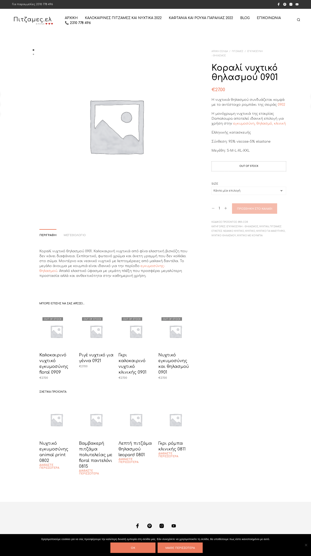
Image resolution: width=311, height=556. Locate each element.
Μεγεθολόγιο (75, 235)
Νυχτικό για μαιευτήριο (270, 231)
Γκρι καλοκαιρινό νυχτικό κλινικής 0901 (132, 364)
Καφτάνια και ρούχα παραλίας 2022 (201, 18)
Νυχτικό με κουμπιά (250, 235)
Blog (245, 18)
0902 (281, 105)
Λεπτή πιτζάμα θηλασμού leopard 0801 (135, 449)
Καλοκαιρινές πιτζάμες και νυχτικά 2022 (123, 18)
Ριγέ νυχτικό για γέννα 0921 (96, 358)
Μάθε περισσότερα (180, 548)
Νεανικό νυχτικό (233, 231)
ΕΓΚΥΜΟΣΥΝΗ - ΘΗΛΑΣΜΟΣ (242, 226)
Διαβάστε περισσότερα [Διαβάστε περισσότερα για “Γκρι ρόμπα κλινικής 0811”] (168, 455)
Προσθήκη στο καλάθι (254, 208)
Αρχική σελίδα (220, 51)
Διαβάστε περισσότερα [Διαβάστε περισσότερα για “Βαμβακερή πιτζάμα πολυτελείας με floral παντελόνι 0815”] (89, 472)
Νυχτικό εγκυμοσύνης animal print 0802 (53, 452)
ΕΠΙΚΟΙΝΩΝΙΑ (269, 18)
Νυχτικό (250, 231)
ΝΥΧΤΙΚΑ (264, 226)
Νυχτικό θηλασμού (224, 235)
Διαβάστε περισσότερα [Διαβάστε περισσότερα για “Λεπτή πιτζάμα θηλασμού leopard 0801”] (128, 461)
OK (133, 548)
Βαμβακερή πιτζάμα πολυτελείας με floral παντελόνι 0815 (95, 455)
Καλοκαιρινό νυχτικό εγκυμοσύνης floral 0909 (53, 364)
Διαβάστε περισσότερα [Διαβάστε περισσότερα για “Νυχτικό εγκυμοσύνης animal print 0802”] (49, 466)
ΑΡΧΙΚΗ (71, 18)
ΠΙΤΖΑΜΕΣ (237, 51)
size (215, 183)
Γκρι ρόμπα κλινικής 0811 (172, 446)
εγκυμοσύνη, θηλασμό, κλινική (259, 123)
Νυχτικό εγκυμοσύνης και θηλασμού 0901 (173, 364)
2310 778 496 (44, 4)
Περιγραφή (47, 235)
